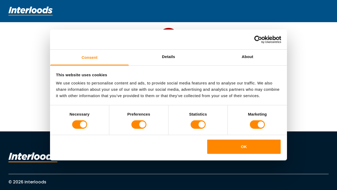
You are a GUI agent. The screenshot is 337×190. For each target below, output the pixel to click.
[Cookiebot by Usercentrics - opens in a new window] (258, 39)
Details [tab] (168, 56)
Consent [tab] (90, 57)
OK (244, 146)
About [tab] (247, 56)
